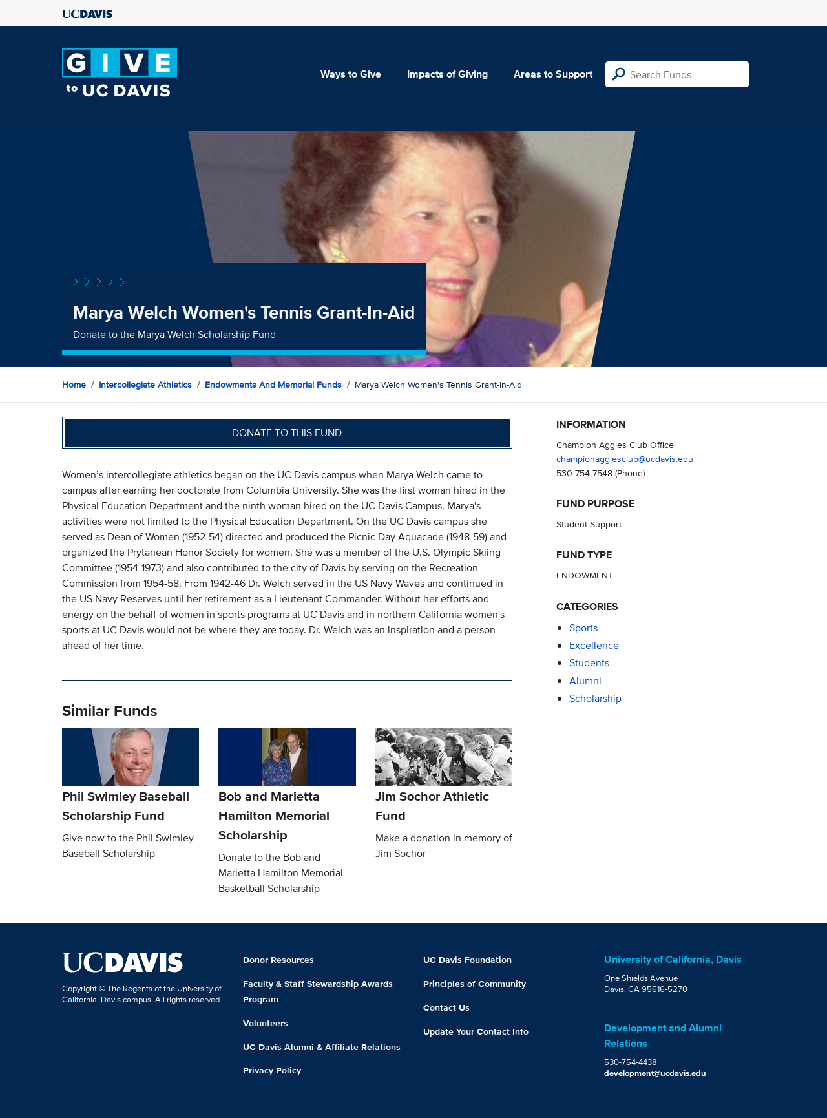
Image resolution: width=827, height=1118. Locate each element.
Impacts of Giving (447, 74)
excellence (594, 645)
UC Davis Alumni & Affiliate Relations (322, 1046)
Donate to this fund (287, 432)
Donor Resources (278, 959)
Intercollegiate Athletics (145, 384)
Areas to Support (553, 74)
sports (583, 627)
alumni (585, 680)
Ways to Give (350, 74)
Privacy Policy (272, 1070)
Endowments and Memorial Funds (273, 384)
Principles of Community (474, 983)
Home (74, 384)
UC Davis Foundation (467, 959)
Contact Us (446, 1007)
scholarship (595, 698)
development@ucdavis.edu (655, 1073)
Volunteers (265, 1023)
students (589, 662)
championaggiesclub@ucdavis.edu (624, 458)
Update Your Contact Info (476, 1031)
